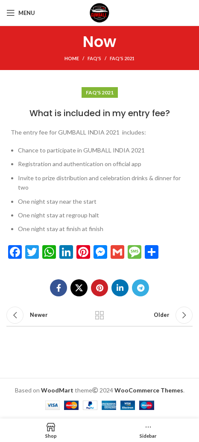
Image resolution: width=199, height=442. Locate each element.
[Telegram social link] (140, 287)
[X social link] (79, 287)
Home (71, 58)
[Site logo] (99, 12)
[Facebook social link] (58, 287)
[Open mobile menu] (20, 12)
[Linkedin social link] (120, 287)
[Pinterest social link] (99, 287)
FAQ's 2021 (122, 58)
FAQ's (94, 58)
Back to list (100, 315)
